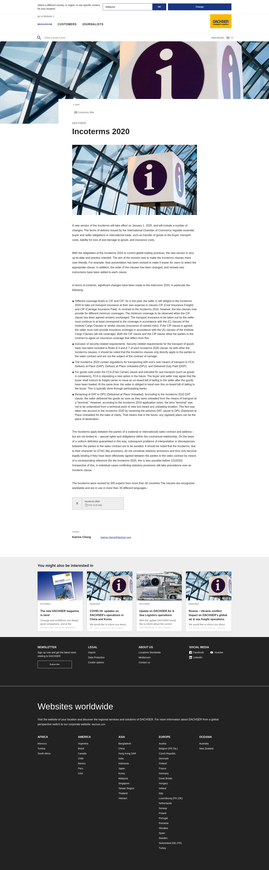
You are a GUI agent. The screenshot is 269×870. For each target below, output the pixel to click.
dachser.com (99, 722)
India (121, 756)
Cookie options (96, 660)
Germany (164, 771)
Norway (163, 806)
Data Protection (96, 655)
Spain (162, 831)
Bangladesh (124, 741)
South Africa (44, 751)
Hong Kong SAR (127, 751)
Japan (121, 766)
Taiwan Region (126, 786)
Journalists (97, 25)
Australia (203, 741)
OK (159, 7)
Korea (121, 771)
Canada (82, 751)
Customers (71, 25)
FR (170, 746)
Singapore (123, 781)
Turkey (162, 846)
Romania (163, 821)
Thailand (123, 791)
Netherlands (165, 801)
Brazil (81, 746)
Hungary (163, 781)
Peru (80, 766)
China (121, 746)
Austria (162, 741)
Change (200, 7)
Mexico (82, 761)
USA (80, 771)
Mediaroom (47, 25)
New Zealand (206, 746)
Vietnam (122, 796)
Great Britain (165, 776)
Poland (162, 811)
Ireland (162, 786)
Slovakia (163, 826)
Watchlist (218, 38)
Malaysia (123, 776)
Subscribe (55, 662)
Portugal (163, 816)
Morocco (42, 741)
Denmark (164, 756)
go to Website (46, 16)
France (162, 766)
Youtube (216, 650)
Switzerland (165, 841)
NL (175, 746)
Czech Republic (167, 751)
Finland (163, 761)
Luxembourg (165, 796)
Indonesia (123, 761)
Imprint (92, 650)
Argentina (83, 741)
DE (180, 796)
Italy (161, 791)
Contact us (144, 660)
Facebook (196, 650)
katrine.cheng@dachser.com (118, 535)
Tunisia (41, 746)
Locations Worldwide (150, 650)
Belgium (163, 746)
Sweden (163, 836)
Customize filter (84, 113)
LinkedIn (195, 655)
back (76, 105)
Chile (81, 756)
